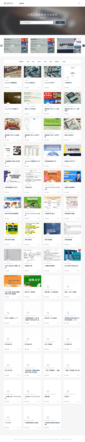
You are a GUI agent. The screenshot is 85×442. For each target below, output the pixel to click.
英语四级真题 (68, 239)
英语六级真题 (48, 239)
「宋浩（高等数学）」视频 (52, 370)
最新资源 (21, 61)
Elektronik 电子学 (49, 82)
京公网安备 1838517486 (66, 439)
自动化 (39, 61)
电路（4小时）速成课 (70, 292)
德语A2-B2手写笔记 (30, 109)
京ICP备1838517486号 (54, 439)
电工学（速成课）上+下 (11, 318)
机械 (28, 61)
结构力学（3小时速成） (51, 318)
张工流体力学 (28, 344)
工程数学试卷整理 (49, 266)
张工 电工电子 (8, 370)
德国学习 (57, 61)
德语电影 (47, 396)
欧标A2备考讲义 (69, 135)
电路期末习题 (28, 266)
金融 (45, 61)
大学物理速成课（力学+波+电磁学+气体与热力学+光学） (32, 319)
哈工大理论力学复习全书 (71, 266)
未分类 (64, 61)
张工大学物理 (48, 344)
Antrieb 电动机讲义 (30, 82)
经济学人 (67, 396)
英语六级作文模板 (10, 239)
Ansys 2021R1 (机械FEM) (12, 109)
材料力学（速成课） (30, 292)
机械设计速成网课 (69, 187)
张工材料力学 (68, 344)
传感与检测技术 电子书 (11, 187)
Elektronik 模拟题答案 (11, 82)
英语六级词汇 (28, 239)
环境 (33, 61)
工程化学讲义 (28, 187)
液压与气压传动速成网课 (11, 213)
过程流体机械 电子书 (50, 161)
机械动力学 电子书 (70, 161)
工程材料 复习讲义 (50, 213)
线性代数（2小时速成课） (52, 292)
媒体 (51, 61)
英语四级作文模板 (69, 213)
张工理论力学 (8, 344)
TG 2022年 (8, 422)
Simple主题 (25, 439)
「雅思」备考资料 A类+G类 (72, 370)
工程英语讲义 (68, 82)
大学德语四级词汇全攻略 (31, 422)
